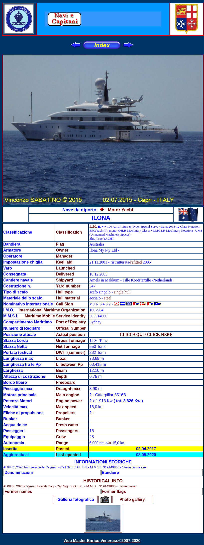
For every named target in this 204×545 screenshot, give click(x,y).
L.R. (93, 226)
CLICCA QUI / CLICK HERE (146, 334)
